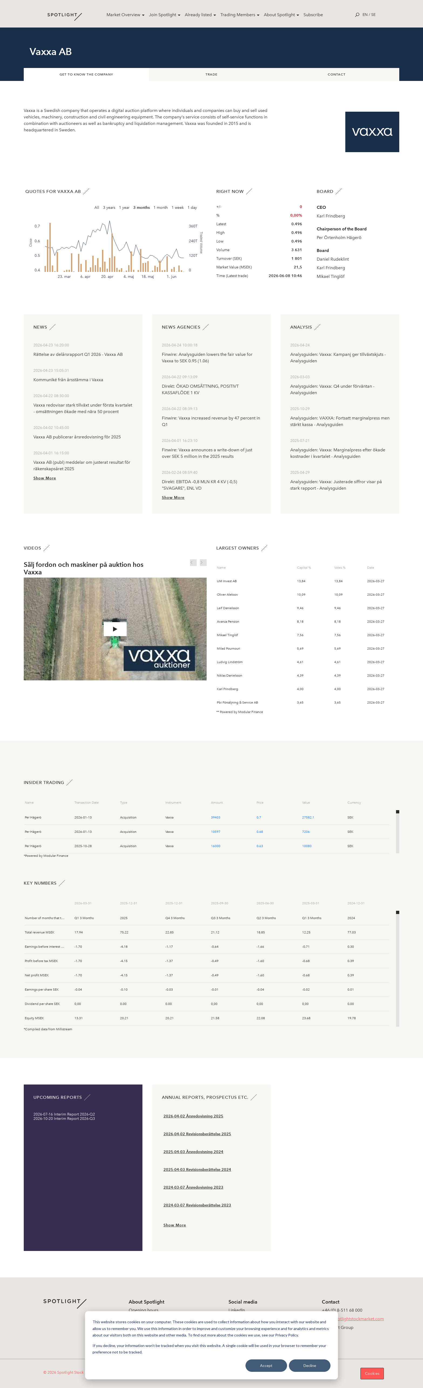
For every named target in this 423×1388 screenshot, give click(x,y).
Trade (211, 74)
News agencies (181, 327)
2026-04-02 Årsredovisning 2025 (193, 1116)
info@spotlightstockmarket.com (353, 1318)
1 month (160, 207)
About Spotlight (279, 14)
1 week (178, 207)
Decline (309, 1365)
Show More (44, 478)
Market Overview (123, 14)
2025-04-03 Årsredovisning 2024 (193, 1152)
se (373, 14)
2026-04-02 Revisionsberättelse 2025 (197, 1134)
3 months (141, 207)
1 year (124, 207)
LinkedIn (236, 1310)
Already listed (198, 14)
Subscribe (313, 14)
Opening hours (143, 1310)
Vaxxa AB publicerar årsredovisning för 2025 (77, 436)
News (40, 327)
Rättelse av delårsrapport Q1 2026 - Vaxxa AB (78, 354)
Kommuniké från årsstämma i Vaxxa (68, 379)
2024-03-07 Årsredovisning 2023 (193, 1187)
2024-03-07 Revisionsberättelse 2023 (197, 1205)
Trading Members (237, 14)
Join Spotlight (162, 14)
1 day (192, 207)
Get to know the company (86, 74)
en (365, 14)
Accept (266, 1365)
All (96, 207)
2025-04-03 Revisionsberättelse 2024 (197, 1169)
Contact (337, 74)
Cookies (372, 1373)
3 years (109, 207)
